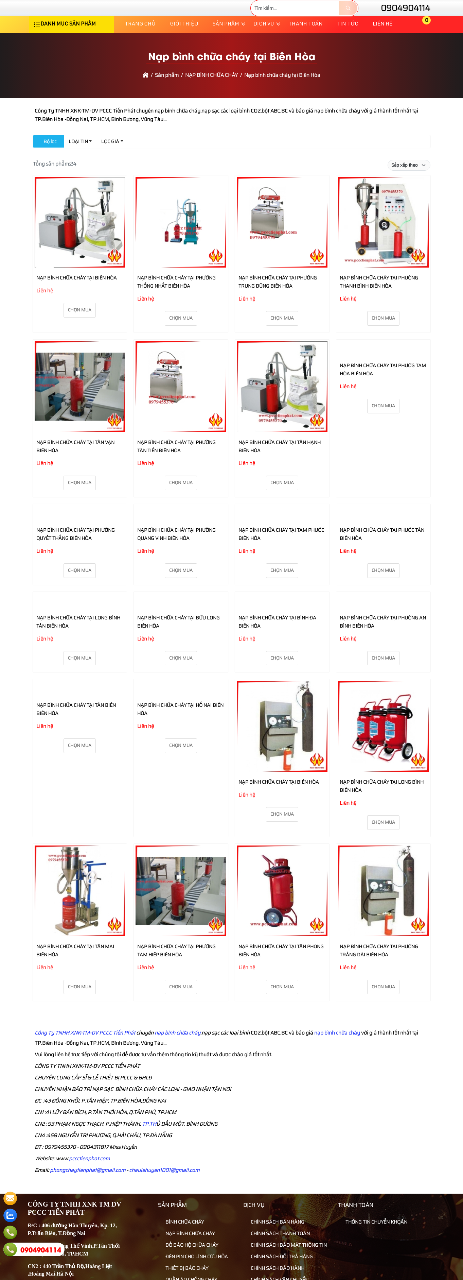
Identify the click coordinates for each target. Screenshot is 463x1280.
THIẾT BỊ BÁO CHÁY (184, 1272)
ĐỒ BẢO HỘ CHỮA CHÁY (189, 1248)
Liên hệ (383, 44)
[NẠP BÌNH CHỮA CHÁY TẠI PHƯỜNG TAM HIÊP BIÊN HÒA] (181, 895)
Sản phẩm (226, 44)
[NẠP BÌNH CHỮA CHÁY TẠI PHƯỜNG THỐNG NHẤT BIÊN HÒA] (181, 243)
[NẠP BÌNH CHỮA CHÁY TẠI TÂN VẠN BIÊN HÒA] (80, 408)
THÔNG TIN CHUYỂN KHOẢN (373, 1225)
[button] (421, 45)
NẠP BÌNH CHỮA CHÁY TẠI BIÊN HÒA (76, 298)
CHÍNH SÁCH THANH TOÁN (277, 1237)
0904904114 (399, 18)
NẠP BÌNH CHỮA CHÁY (187, 1237)
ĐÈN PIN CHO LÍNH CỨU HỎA (194, 1260)
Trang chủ (140, 44)
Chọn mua (79, 330)
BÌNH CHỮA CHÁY (182, 1225)
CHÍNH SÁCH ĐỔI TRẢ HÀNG (279, 1260)
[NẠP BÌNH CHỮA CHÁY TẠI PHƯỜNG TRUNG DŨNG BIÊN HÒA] (282, 243)
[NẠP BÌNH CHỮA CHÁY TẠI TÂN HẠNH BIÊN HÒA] (282, 408)
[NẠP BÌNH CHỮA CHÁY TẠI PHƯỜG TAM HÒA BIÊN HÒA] (383, 369)
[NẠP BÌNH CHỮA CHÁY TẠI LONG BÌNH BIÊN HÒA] (383, 731)
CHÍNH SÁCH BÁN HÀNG (274, 1225)
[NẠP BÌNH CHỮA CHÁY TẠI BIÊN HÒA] (80, 243)
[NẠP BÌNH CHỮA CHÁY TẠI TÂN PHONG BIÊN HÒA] (282, 895)
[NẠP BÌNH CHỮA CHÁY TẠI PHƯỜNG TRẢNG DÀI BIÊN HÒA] (383, 895)
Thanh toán (305, 44)
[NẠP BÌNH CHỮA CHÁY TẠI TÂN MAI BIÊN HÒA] (80, 895)
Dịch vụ (263, 44)
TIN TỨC (347, 44)
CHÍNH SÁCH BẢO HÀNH (274, 1272)
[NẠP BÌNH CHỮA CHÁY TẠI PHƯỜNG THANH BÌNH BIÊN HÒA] (383, 243)
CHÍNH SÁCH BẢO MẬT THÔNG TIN (286, 1248)
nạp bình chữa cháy (336, 1037)
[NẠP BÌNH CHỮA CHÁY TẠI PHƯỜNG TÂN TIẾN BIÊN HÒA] (181, 408)
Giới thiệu (184, 44)
